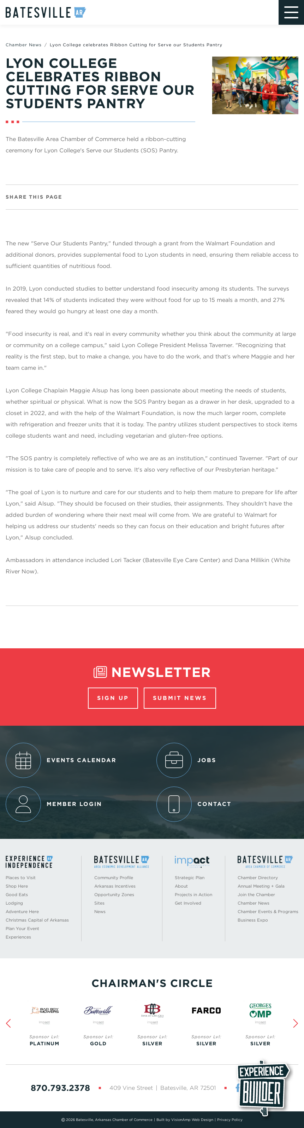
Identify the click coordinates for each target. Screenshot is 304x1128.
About (181, 886)
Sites (99, 903)
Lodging (14, 903)
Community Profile (113, 877)
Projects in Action (193, 894)
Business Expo (253, 920)
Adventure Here (22, 911)
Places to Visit (21, 877)
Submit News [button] (180, 698)
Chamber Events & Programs (268, 911)
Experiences (18, 937)
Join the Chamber (256, 894)
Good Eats (17, 894)
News (100, 911)
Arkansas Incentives (115, 886)
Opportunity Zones (114, 894)
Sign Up (113, 698)
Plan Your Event (22, 928)
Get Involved (188, 903)
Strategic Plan (189, 877)
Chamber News (24, 44)
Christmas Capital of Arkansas (37, 920)
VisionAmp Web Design (192, 1119)
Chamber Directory (258, 877)
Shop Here (17, 886)
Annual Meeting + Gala (261, 886)
